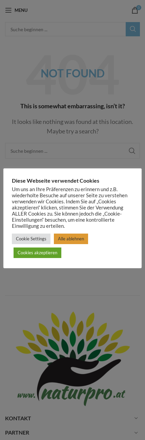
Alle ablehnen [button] (71, 238)
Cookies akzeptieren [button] (37, 252)
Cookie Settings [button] (31, 238)
